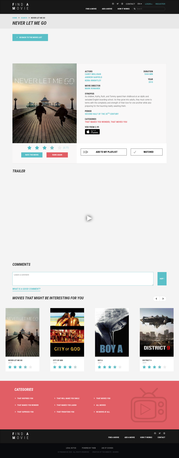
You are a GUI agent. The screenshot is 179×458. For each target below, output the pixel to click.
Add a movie (107, 9)
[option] (22, 339)
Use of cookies (107, 448)
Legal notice (71, 448)
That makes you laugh (67, 405)
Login (148, 4)
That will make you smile (68, 398)
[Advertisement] (89, 52)
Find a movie (91, 9)
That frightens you (65, 412)
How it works (124, 9)
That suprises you (25, 412)
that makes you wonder (97, 122)
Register (160, 4)
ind (21, 6)
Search (24, 18)
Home (14, 18)
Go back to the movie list (29, 37)
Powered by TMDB (89, 448)
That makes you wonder (28, 405)
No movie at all (103, 412)
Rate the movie (32, 155)
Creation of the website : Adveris (105, 452)
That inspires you (25, 398)
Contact (130, 4)
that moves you (119, 122)
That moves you (103, 398)
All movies (101, 405)
